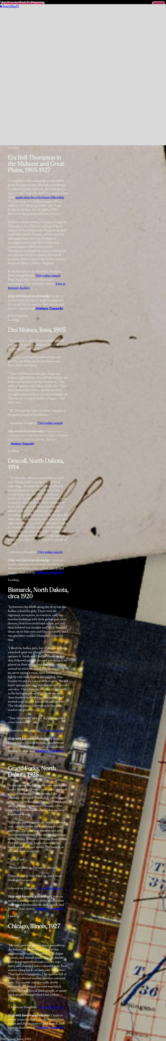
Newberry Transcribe (49, 308)
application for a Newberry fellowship (39, 197)
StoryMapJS (9, 6)
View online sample (48, 275)
